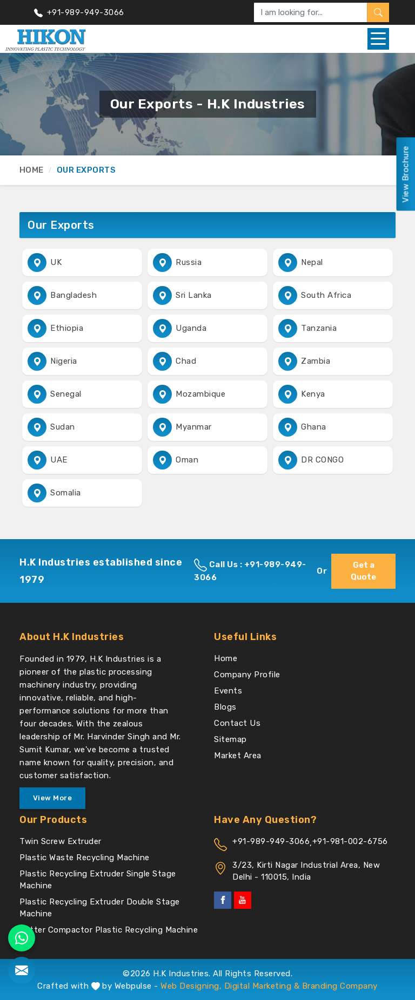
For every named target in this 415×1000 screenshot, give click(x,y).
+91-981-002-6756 (350, 841)
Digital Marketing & (262, 986)
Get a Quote (363, 571)
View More (52, 798)
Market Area (238, 755)
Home (31, 170)
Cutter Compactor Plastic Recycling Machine (108, 930)
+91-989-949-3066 (79, 12)
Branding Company (340, 986)
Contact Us (237, 723)
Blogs (225, 707)
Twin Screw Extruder (60, 841)
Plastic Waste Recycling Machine (84, 857)
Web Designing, (191, 986)
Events (228, 691)
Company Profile (247, 674)
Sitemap (230, 739)
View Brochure (405, 174)
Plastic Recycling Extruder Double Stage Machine (99, 908)
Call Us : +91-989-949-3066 (250, 570)
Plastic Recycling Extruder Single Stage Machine (97, 879)
